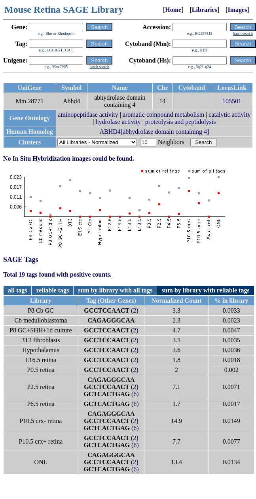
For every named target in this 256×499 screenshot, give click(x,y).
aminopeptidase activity (88, 114)
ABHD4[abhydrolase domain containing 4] (154, 131)
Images (237, 9)
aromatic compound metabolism (163, 114)
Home (173, 9)
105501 (231, 101)
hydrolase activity (117, 121)
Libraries (204, 9)
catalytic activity (229, 114)
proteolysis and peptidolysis (180, 121)
